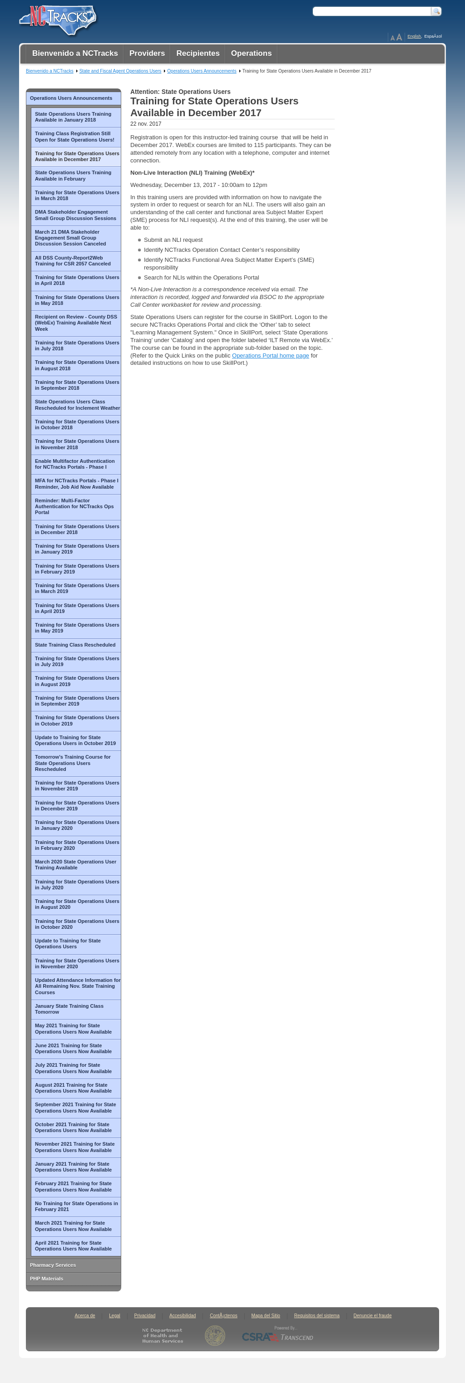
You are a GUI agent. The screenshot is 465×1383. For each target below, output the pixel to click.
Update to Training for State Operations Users (68, 943)
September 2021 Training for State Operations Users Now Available (75, 1107)
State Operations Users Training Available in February (73, 175)
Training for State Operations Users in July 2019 (77, 661)
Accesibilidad (182, 1315)
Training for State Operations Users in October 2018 (77, 424)
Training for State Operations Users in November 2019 (77, 785)
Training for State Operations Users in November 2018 (77, 444)
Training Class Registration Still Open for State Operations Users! (74, 136)
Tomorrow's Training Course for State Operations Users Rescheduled (73, 763)
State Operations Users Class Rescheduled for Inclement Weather (77, 404)
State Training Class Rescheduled (75, 644)
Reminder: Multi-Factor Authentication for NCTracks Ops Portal (74, 506)
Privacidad (145, 1315)
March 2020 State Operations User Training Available (75, 864)
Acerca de (84, 1315)
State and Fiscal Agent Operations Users (120, 71)
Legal (114, 1315)
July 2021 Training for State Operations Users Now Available (73, 1068)
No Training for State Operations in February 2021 (76, 1206)
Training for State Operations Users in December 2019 (77, 805)
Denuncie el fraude (373, 1315)
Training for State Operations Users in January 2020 (77, 825)
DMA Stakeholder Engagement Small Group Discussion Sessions (75, 215)
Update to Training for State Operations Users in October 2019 (75, 740)
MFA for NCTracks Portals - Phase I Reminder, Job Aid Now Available (77, 483)
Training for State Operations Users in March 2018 (77, 195)
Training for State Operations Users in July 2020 (77, 884)
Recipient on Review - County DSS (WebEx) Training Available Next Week (76, 323)
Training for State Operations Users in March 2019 (77, 588)
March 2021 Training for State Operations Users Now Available (73, 1225)
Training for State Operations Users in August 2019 (77, 681)
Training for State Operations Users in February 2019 (77, 568)
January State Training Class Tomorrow (69, 1009)
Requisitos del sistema (317, 1315)
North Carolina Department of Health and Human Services (164, 1335)
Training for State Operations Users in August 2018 (77, 365)
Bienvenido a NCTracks (50, 71)
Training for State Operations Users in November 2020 (77, 963)
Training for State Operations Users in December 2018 (77, 529)
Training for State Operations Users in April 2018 (77, 280)
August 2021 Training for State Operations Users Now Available (73, 1088)
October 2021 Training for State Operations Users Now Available (73, 1127)
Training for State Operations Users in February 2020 (77, 845)
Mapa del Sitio (266, 1315)
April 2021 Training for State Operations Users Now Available (73, 1245)
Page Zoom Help (396, 37)
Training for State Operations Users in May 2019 (77, 627)
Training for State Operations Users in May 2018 (77, 300)
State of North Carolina (215, 1335)
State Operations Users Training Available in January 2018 (73, 117)
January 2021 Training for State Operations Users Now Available (73, 1166)
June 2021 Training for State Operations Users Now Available (73, 1048)
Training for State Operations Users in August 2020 (77, 904)
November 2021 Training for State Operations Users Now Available (75, 1146)
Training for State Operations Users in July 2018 (77, 345)
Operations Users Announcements (71, 98)
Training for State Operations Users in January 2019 (77, 548)
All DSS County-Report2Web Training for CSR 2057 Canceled (73, 260)
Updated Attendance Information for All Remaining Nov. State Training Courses (78, 986)
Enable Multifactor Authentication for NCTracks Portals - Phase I (75, 464)
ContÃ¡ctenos (223, 1315)
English (414, 36)
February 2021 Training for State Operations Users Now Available (73, 1186)
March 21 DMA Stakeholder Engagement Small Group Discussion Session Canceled (70, 238)
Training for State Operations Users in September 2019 (77, 700)
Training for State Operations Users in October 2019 (77, 720)
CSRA (278, 1335)
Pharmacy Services (53, 1265)
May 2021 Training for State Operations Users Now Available (73, 1028)
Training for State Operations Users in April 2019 (77, 608)
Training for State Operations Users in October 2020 (77, 924)
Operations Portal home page (270, 355)
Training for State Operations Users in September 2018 (77, 385)
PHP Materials (46, 1278)
